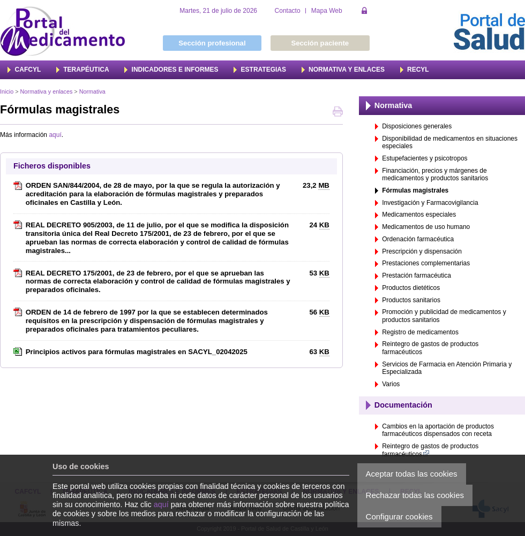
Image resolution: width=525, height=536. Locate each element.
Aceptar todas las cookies (412, 473)
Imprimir (338, 112)
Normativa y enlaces (46, 91)
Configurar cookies (399, 516)
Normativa (92, 91)
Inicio (6, 91)
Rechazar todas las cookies (415, 495)
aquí (161, 504)
